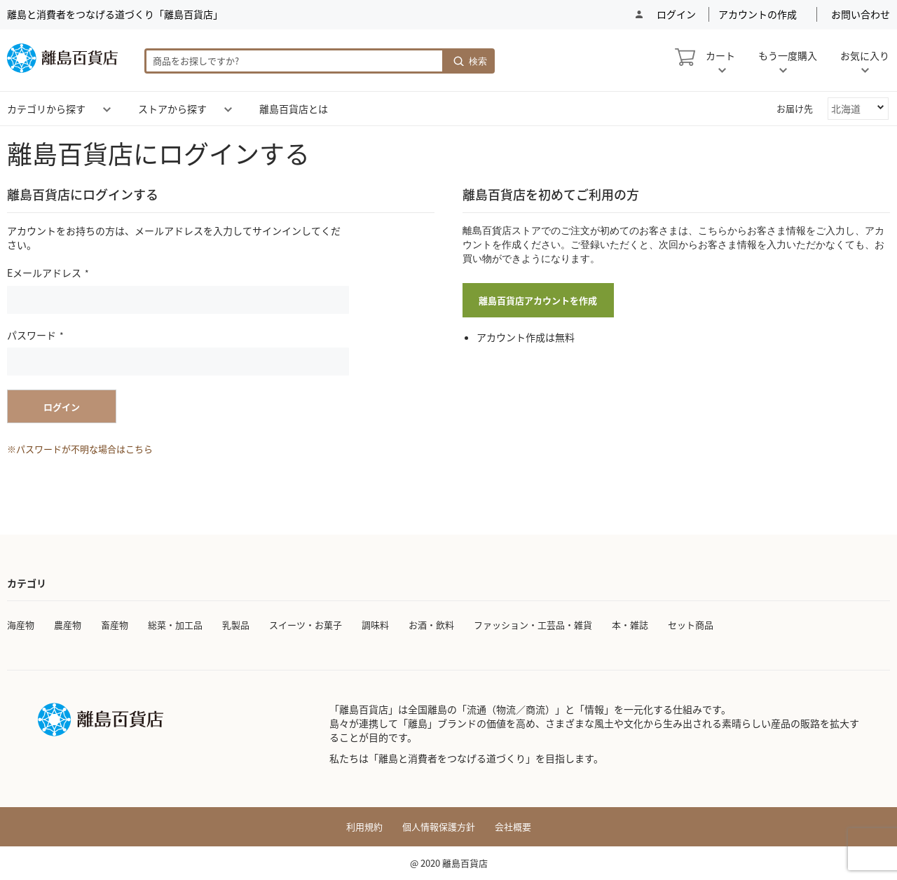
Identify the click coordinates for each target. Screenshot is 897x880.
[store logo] (62, 58)
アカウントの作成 (757, 14)
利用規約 (364, 826)
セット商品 (690, 624)
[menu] (448, 108)
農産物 (67, 624)
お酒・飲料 (431, 624)
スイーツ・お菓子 (305, 624)
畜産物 (114, 624)
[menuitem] (46, 108)
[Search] (469, 61)
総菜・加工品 (175, 624)
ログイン (675, 14)
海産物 (20, 624)
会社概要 (513, 826)
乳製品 (235, 624)
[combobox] (294, 61)
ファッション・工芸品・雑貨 (533, 624)
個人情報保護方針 (438, 826)
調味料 (375, 624)
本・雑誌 (630, 624)
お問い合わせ (860, 14)
